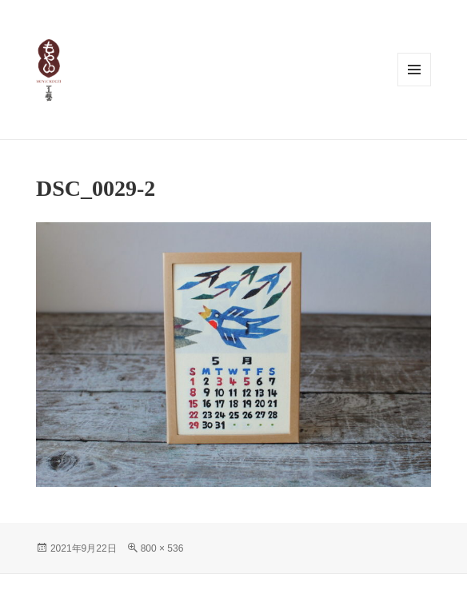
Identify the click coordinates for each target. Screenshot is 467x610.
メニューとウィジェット (414, 69)
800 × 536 (162, 548)
